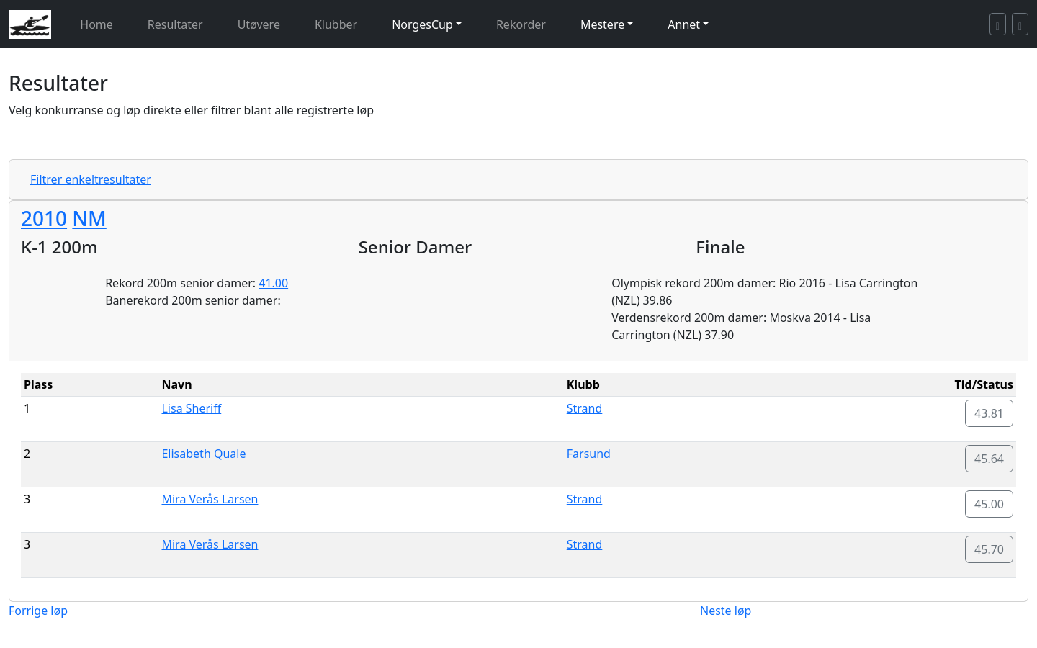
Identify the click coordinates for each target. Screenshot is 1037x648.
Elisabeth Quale (203, 454)
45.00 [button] (989, 504)
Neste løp (725, 610)
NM (89, 218)
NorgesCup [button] (422, 24)
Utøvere (259, 24)
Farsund (589, 454)
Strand (585, 408)
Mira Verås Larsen (209, 499)
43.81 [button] (989, 413)
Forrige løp (38, 610)
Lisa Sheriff (191, 408)
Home (96, 24)
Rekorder (521, 24)
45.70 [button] (989, 549)
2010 (44, 218)
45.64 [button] (989, 459)
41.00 (273, 283)
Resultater (175, 24)
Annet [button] (684, 24)
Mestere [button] (602, 24)
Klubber (336, 24)
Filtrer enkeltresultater (90, 179)
